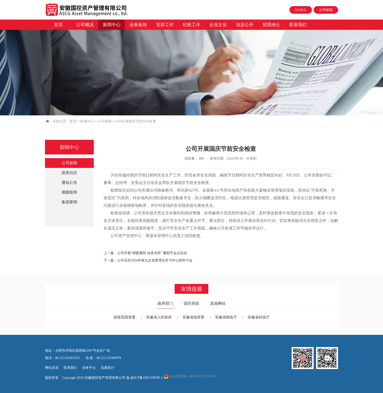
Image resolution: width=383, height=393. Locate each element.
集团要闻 (69, 202)
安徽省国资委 (193, 317)
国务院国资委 (125, 317)
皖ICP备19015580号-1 (147, 378)
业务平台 (89, 368)
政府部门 (165, 303)
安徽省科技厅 (259, 317)
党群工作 (165, 24)
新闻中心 (111, 24)
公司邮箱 (326, 10)
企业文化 (218, 24)
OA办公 (301, 10)
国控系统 (191, 303)
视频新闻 (69, 192)
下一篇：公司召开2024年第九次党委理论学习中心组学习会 (148, 260)
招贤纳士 (271, 24)
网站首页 (52, 368)
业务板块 (138, 24)
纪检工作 (191, 24)
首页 (58, 24)
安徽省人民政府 (159, 317)
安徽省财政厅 (226, 317)
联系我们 (298, 24)
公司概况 (85, 24)
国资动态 (69, 173)
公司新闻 (104, 121)
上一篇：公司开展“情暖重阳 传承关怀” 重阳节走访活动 (145, 253)
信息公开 (245, 24)
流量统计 (107, 368)
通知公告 (69, 182)
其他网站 (218, 303)
